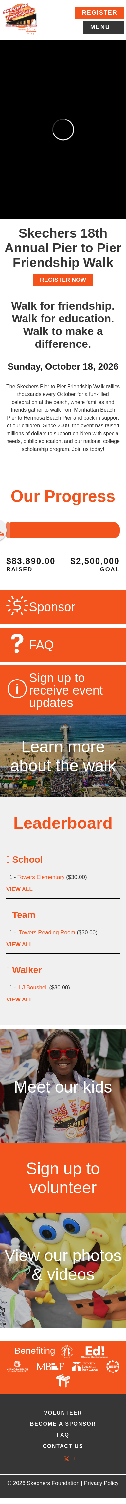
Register (99, 12)
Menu (101, 27)
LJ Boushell (33, 987)
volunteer (63, 1413)
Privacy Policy (101, 1483)
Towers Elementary (41, 877)
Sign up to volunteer (63, 1178)
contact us (63, 1446)
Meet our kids (63, 1087)
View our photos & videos (63, 1265)
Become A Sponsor (63, 1424)
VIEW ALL (19, 889)
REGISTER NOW (63, 280)
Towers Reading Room (47, 932)
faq (63, 1435)
